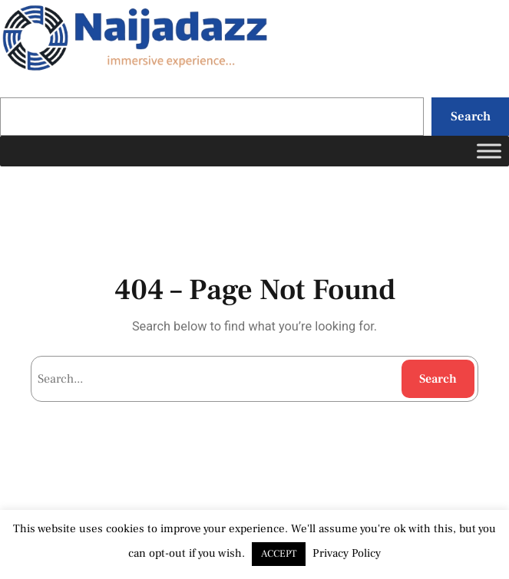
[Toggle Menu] (489, 151)
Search (471, 116)
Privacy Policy (346, 553)
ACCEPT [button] (278, 554)
